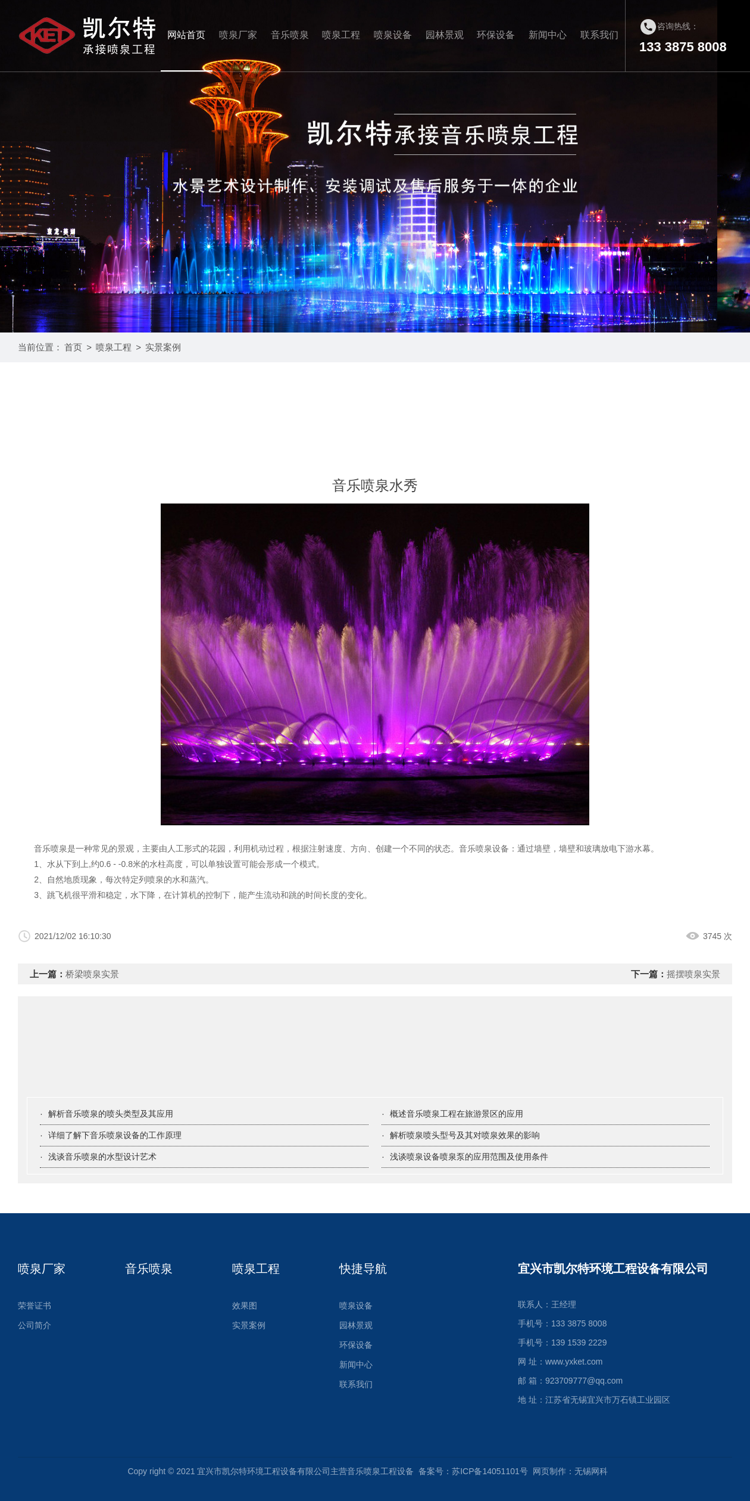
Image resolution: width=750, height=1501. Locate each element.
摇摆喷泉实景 (693, 974)
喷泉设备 (393, 35)
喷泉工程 (341, 35)
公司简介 (34, 1325)
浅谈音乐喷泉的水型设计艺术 (102, 1156)
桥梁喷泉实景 (92, 974)
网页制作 (549, 1471)
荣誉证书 (34, 1305)
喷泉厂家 (238, 35)
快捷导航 (363, 1268)
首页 (73, 347)
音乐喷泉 (290, 35)
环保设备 (496, 35)
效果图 (244, 1305)
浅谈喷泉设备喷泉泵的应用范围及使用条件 (469, 1156)
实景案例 (163, 347)
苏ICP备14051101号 (490, 1471)
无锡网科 (591, 1471)
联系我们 (599, 35)
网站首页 (186, 35)
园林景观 (445, 35)
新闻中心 (548, 35)
